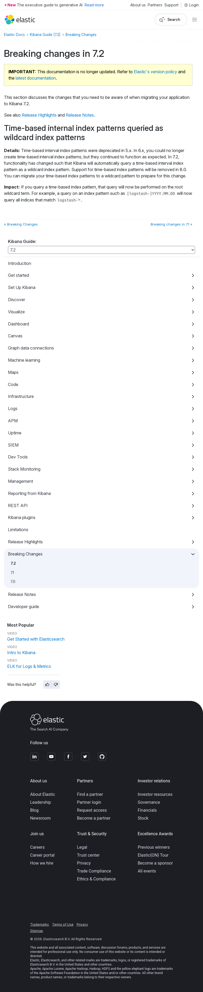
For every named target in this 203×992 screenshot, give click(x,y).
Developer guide (23, 606)
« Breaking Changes (21, 224)
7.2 (13, 563)
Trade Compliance (94, 871)
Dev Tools (18, 457)
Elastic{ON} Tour (153, 855)
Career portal (42, 855)
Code (13, 384)
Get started (18, 275)
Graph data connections (31, 348)
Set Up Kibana (21, 287)
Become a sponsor (155, 863)
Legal (82, 847)
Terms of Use (62, 924)
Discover (16, 299)
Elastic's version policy (155, 71)
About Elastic (42, 794)
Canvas (15, 335)
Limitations (18, 529)
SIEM (13, 445)
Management (20, 481)
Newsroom (40, 818)
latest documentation (36, 78)
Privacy (84, 863)
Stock (143, 818)
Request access (92, 810)
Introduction (19, 263)
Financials (147, 810)
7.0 (13, 582)
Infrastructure (21, 396)
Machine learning (24, 360)
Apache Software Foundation (59, 973)
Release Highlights (25, 541)
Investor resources (155, 794)
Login (191, 5)
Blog (34, 810)
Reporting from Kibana (29, 493)
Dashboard (18, 324)
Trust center (88, 855)
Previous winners (154, 847)
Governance (149, 802)
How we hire (41, 863)
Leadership (40, 802)
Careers (37, 847)
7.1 (12, 573)
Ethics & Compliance (96, 878)
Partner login (89, 802)
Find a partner (90, 794)
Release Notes (22, 594)
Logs (12, 408)
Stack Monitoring (24, 469)
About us (138, 5)
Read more (94, 5)
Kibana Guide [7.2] (45, 35)
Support (171, 5)
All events (147, 871)
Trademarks (39, 924)
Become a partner (93, 818)
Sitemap (36, 931)
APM (13, 420)
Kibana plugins (21, 517)
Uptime (14, 432)
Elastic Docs (14, 35)
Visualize (16, 311)
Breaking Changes (25, 554)
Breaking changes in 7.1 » (171, 224)
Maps (13, 372)
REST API (18, 505)
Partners (155, 5)
